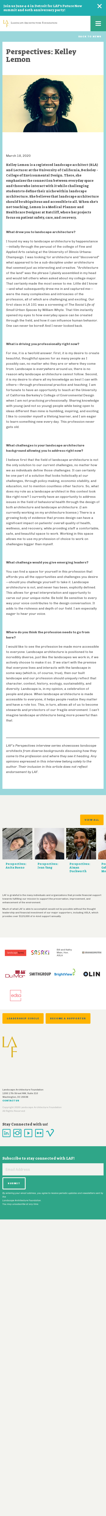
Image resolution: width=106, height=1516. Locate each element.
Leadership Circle (23, 1018)
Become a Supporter (68, 1018)
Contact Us (10, 1100)
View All (92, 819)
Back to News (90, 36)
